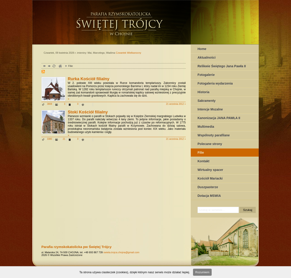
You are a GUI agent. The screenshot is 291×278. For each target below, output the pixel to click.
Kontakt (203, 161)
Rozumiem (202, 272)
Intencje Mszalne (210, 109)
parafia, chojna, (60, 66)
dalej (49, 66)
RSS (43, 72)
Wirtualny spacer (210, 170)
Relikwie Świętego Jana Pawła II (222, 66)
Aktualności (207, 57)
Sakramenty (207, 101)
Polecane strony (210, 144)
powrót (44, 66)
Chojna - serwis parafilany (135, 21)
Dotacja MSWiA (209, 196)
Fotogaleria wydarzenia (215, 83)
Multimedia (206, 126)
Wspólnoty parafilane (214, 135)
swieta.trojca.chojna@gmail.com (121, 252)
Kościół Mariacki (210, 178)
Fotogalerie (206, 75)
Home (202, 49)
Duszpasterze (208, 187)
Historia (203, 92)
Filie (201, 152)
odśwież (54, 66)
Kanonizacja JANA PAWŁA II (219, 118)
